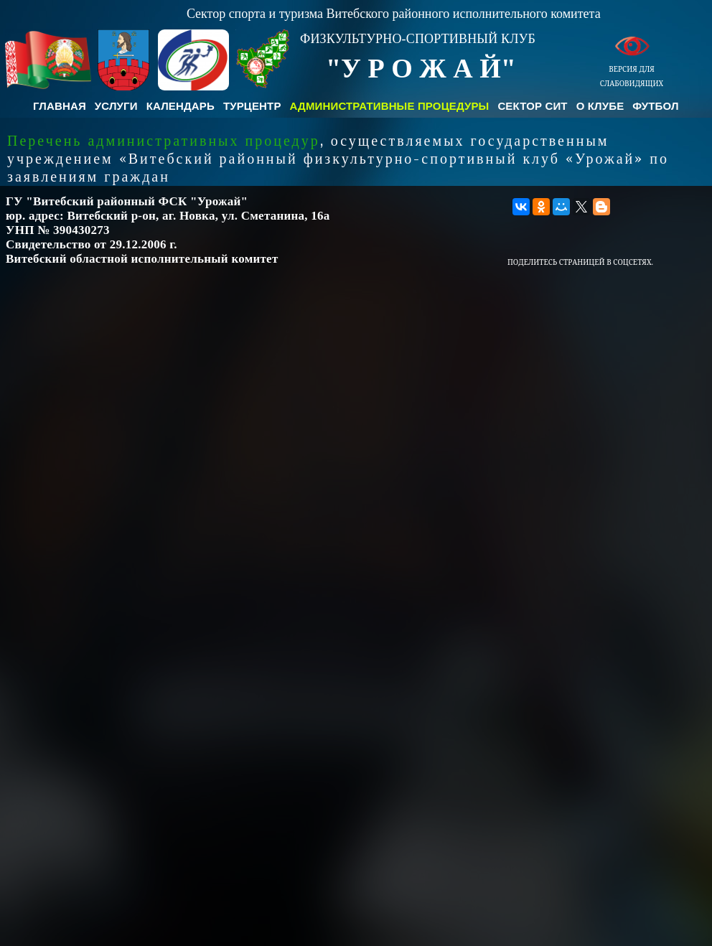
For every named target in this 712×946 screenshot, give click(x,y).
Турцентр (252, 106)
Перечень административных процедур (163, 141)
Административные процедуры (390, 106)
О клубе (600, 106)
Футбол (655, 106)
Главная (59, 106)
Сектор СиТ (532, 106)
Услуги (116, 106)
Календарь (180, 106)
